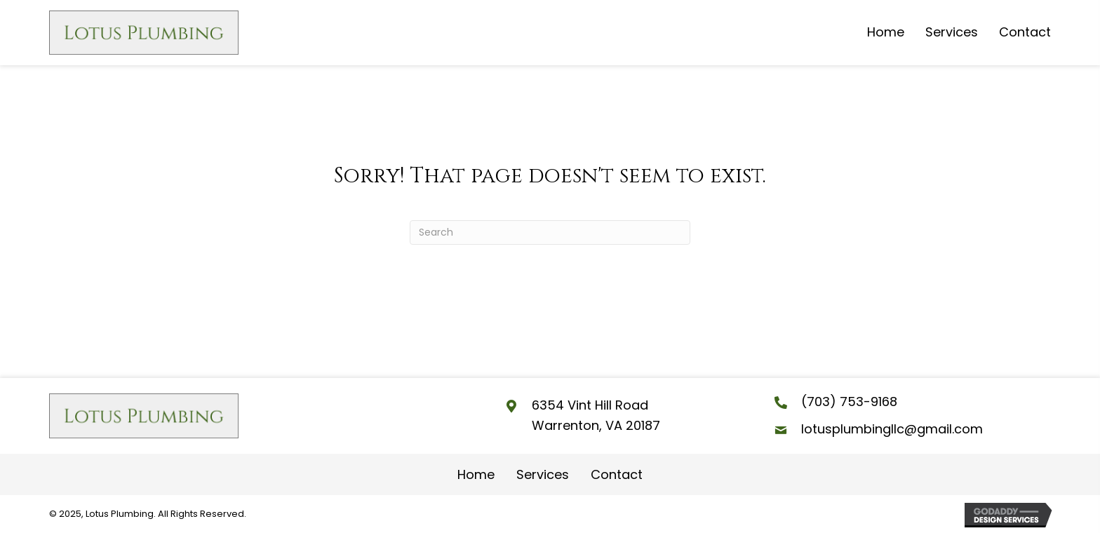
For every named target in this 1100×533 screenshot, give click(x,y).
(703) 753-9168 (849, 401)
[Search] (550, 232)
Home (476, 474)
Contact (617, 474)
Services (542, 474)
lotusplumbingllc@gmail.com (892, 429)
